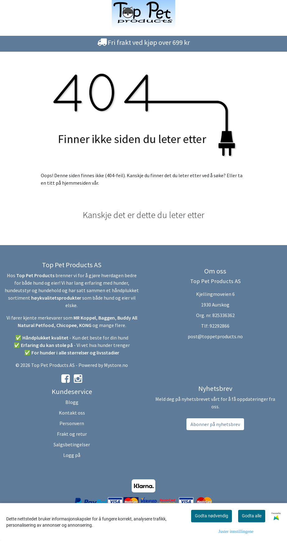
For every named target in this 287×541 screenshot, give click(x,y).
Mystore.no (116, 365)
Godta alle (251, 515)
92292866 (219, 326)
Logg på (71, 455)
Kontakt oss (72, 413)
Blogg (71, 402)
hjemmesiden (76, 183)
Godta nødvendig (211, 515)
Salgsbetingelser (72, 444)
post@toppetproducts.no (215, 336)
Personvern (71, 423)
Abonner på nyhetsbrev (215, 424)
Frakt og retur (72, 434)
